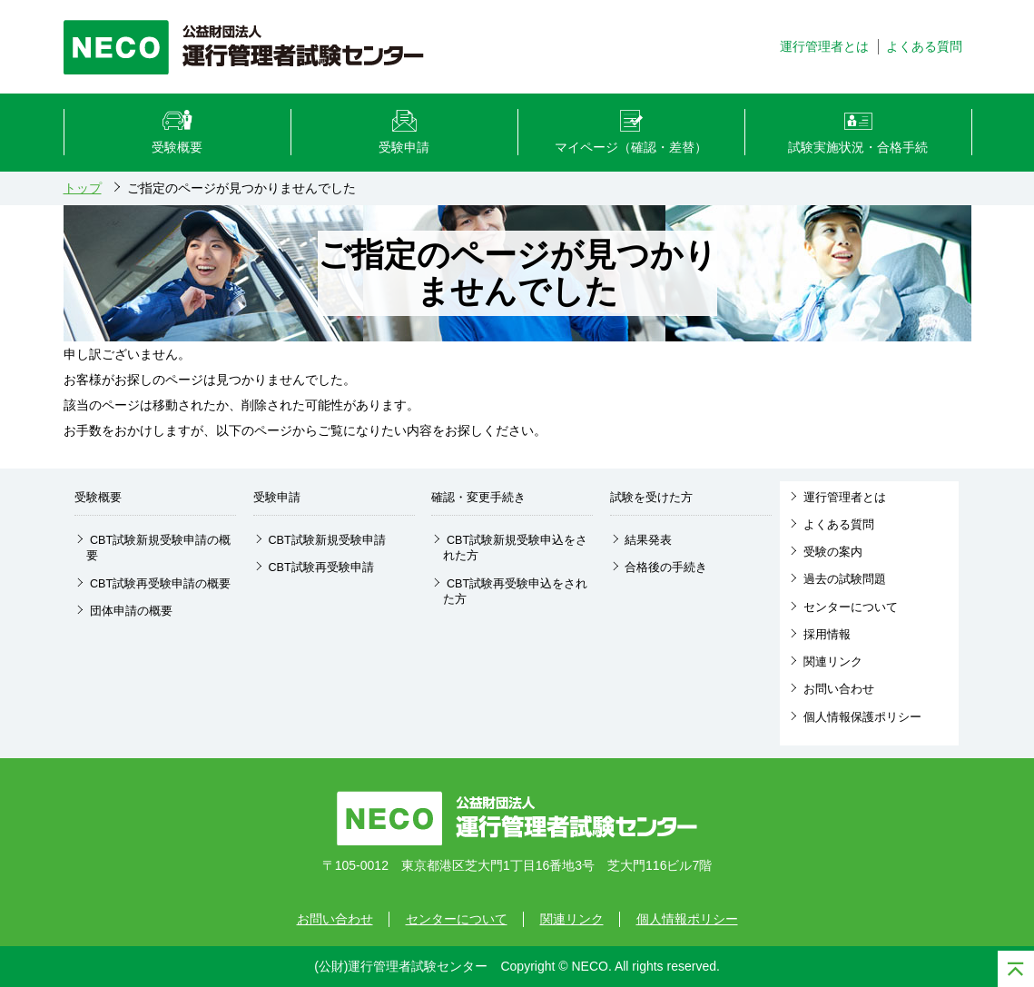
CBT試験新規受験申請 (326, 540)
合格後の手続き (666, 567)
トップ (83, 188)
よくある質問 (838, 524)
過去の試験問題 (844, 579)
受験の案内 (832, 552)
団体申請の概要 (131, 611)
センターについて (850, 607)
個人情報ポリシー (687, 919)
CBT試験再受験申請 (320, 567)
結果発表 (648, 540)
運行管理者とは (844, 497)
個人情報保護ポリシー (862, 717)
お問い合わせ (838, 689)
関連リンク (832, 662)
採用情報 (827, 634)
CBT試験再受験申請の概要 (160, 583)
